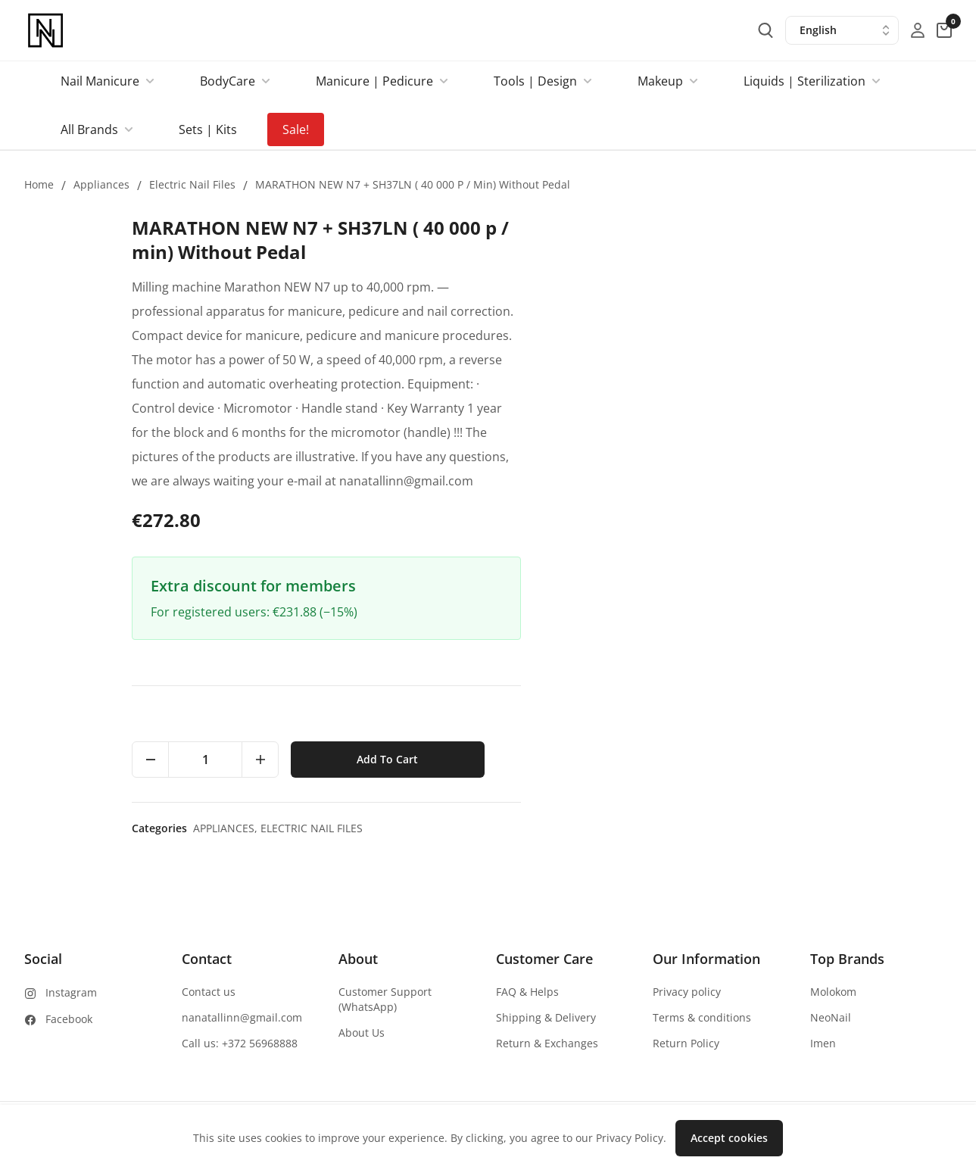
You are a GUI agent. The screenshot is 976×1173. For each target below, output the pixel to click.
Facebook (68, 1019)
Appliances (101, 184)
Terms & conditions (702, 1017)
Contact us (208, 991)
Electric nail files (192, 184)
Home (39, 184)
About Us (361, 1032)
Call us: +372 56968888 (240, 1043)
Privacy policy (687, 991)
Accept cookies (729, 1138)
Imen (823, 1043)
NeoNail (830, 1017)
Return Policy (686, 1043)
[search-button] (765, 30)
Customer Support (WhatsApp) (385, 999)
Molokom (833, 991)
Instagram (71, 992)
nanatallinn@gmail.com (242, 1017)
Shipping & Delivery (546, 1017)
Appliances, (658, 828)
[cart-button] (944, 30)
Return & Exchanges (547, 1043)
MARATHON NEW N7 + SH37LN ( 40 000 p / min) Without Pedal (412, 184)
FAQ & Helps (527, 991)
